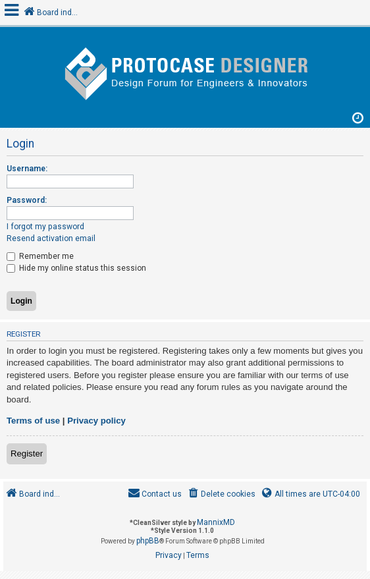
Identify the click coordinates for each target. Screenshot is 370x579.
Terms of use (33, 421)
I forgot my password (45, 226)
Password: (27, 200)
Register (27, 453)
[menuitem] (220, 494)
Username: (27, 168)
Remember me (40, 256)
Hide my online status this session (76, 268)
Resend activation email (51, 238)
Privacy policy (96, 421)
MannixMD (216, 522)
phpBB (147, 540)
